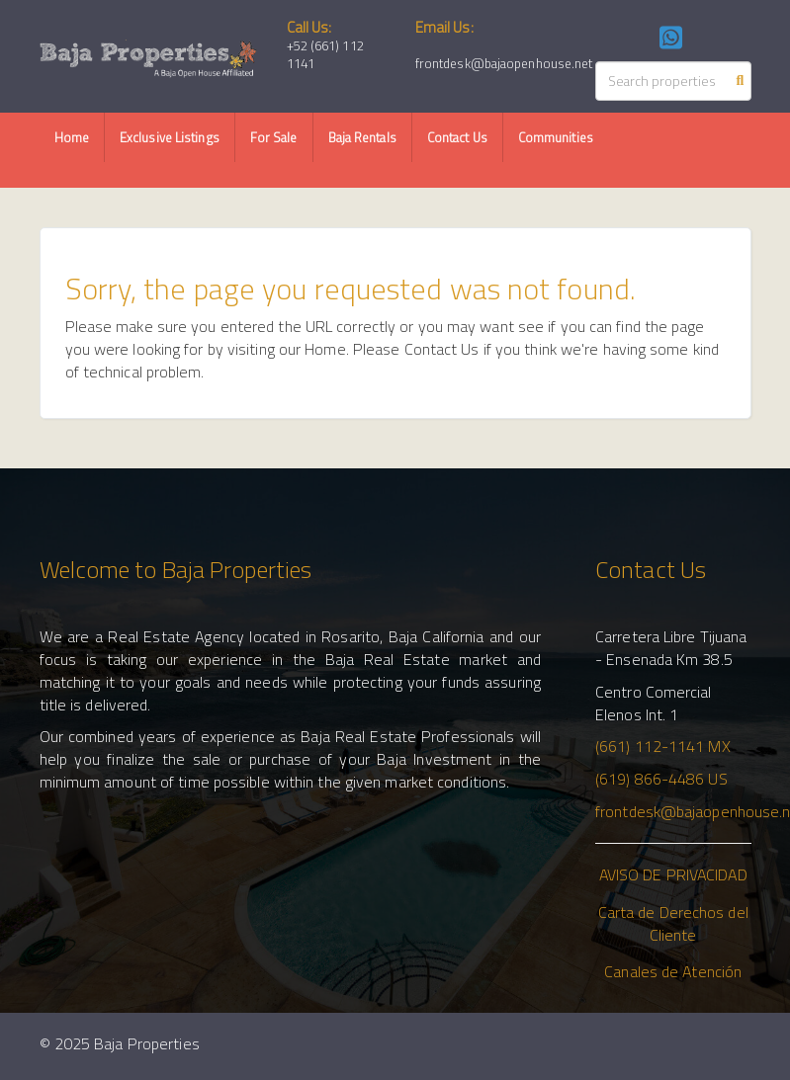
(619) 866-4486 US (661, 778)
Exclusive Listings (169, 137)
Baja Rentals (362, 137)
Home (71, 137)
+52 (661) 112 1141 (325, 55)
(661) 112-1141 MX (663, 746)
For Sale (274, 137)
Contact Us (457, 137)
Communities (555, 137)
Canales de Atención (673, 971)
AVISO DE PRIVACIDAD (673, 874)
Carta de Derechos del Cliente (673, 923)
